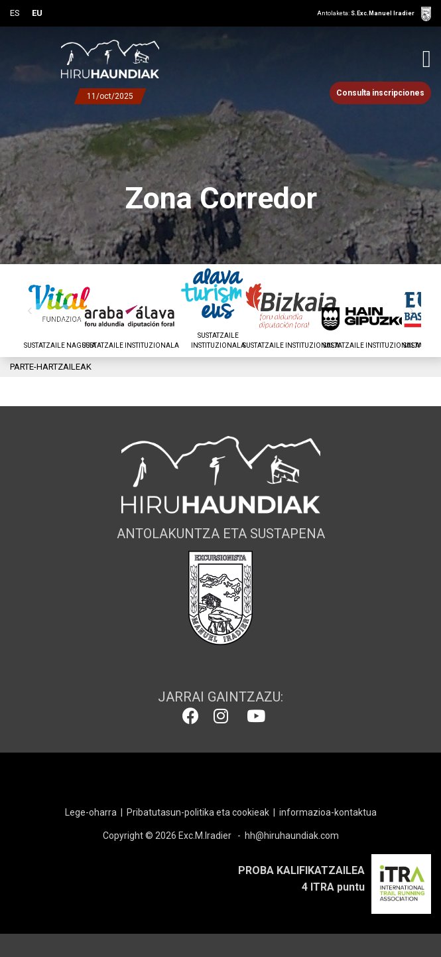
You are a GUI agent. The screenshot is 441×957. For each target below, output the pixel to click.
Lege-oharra (91, 812)
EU (37, 13)
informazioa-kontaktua (328, 812)
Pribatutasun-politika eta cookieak (198, 812)
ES (15, 13)
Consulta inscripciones (380, 93)
